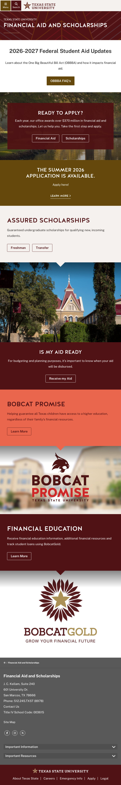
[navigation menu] (6, 6)
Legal (104, 778)
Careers (49, 778)
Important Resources (20, 756)
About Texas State (26, 778)
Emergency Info (71, 778)
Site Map (9, 722)
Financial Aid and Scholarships (32, 676)
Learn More (59, 196)
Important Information (21, 747)
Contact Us (11, 706)
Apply (91, 778)
